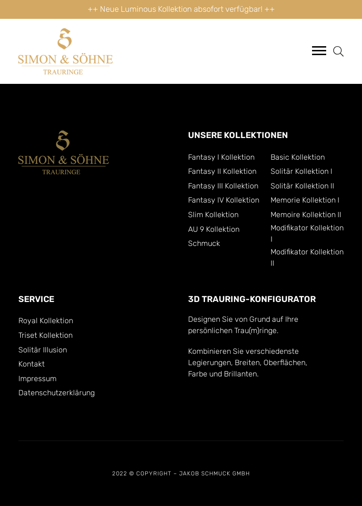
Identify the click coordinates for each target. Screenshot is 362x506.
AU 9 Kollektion (213, 229)
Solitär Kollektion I (301, 171)
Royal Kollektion (45, 321)
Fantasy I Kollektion (221, 157)
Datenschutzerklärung (56, 393)
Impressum (37, 379)
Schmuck (204, 243)
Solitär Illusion (42, 350)
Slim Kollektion (213, 215)
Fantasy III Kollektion (223, 186)
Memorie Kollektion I (305, 200)
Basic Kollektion (298, 157)
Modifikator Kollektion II (307, 258)
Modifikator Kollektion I (307, 234)
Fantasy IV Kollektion (223, 200)
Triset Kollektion (45, 335)
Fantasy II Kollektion (222, 171)
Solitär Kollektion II (302, 186)
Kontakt (31, 364)
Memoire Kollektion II (306, 215)
